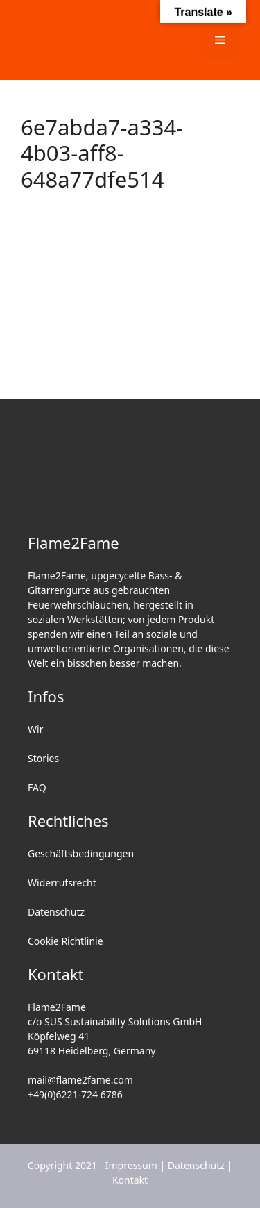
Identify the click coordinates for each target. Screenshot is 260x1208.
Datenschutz (56, 911)
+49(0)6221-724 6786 (75, 1094)
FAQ (37, 787)
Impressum (131, 1165)
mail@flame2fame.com (80, 1079)
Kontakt (130, 1179)
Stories (43, 758)
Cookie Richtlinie (65, 941)
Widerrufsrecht (62, 882)
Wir (35, 729)
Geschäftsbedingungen (81, 853)
